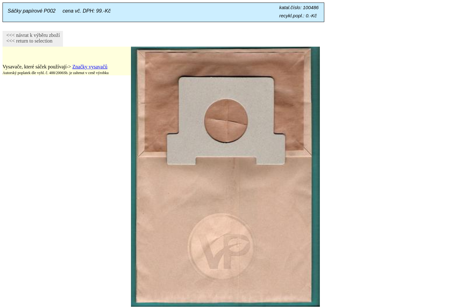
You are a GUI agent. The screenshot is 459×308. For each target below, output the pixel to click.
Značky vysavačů (90, 66)
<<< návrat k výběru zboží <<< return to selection (31, 38)
